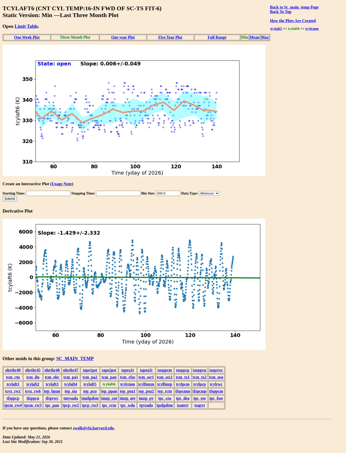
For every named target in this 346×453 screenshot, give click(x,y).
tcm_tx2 (200, 377)
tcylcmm (312, 29)
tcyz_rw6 (33, 391)
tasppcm (164, 370)
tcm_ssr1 (146, 377)
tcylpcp (199, 384)
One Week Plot (27, 37)
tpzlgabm (165, 405)
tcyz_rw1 (13, 391)
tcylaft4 (70, 384)
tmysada (70, 398)
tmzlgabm (90, 398)
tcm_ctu (13, 377)
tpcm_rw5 (32, 405)
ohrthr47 (70, 370)
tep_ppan (109, 391)
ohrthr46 (52, 370)
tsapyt (199, 405)
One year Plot (123, 37)
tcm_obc (52, 377)
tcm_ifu (32, 377)
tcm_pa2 (89, 377)
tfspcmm (182, 391)
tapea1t (127, 370)
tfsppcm (216, 391)
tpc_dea (182, 398)
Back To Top (280, 12)
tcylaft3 (52, 384)
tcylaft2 (32, 384)
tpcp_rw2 (71, 405)
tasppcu (199, 370)
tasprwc (216, 370)
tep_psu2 (146, 391)
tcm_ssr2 (164, 377)
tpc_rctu (109, 405)
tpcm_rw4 (13, 405)
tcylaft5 (276, 29)
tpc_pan (52, 405)
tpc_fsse (216, 398)
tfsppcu (33, 398)
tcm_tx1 (183, 377)
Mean (255, 37)
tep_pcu (90, 391)
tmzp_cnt (109, 398)
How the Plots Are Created (293, 21)
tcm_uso (216, 377)
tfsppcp (13, 398)
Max (265, 37)
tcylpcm (183, 384)
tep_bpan (52, 391)
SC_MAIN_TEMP (75, 358)
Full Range (217, 37)
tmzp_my (128, 398)
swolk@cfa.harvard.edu (93, 428)
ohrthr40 (13, 370)
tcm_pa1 (70, 377)
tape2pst (109, 370)
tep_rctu (164, 391)
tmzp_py (146, 398)
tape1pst (90, 370)
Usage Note (62, 183)
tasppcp (182, 370)
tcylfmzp (164, 384)
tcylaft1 (13, 384)
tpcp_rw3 (90, 405)
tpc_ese (199, 398)
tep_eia (71, 391)
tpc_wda (127, 405)
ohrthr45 (32, 370)
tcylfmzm (146, 384)
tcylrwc (216, 384)
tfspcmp (200, 391)
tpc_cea (164, 398)
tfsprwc (52, 398)
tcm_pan (109, 377)
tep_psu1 (127, 391)
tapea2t (146, 370)
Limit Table (26, 26)
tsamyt (183, 405)
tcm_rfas (127, 377)
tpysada (146, 405)
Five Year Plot (170, 37)
